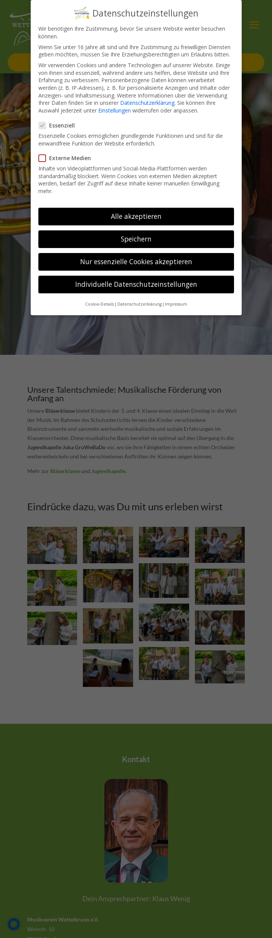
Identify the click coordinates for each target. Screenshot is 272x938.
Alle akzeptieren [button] (136, 201)
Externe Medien (67, 143)
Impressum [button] (176, 289)
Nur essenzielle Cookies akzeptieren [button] (136, 247)
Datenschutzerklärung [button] (139, 289)
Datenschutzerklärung (147, 88)
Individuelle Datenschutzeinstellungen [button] (136, 270)
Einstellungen (114, 95)
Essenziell (59, 111)
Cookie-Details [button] (99, 289)
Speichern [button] (136, 224)
